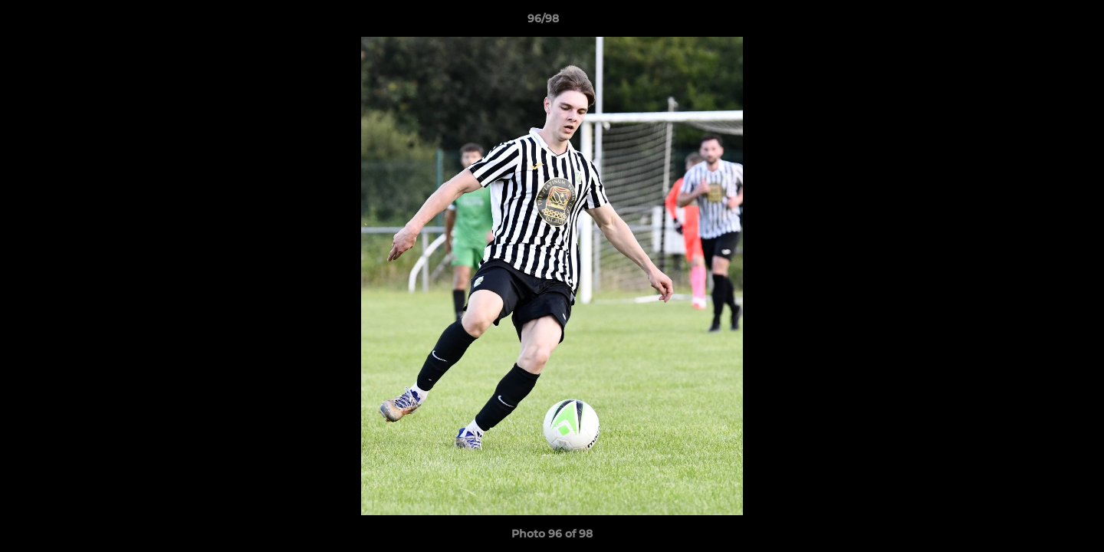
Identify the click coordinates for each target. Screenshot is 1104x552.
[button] (1039, 22)
